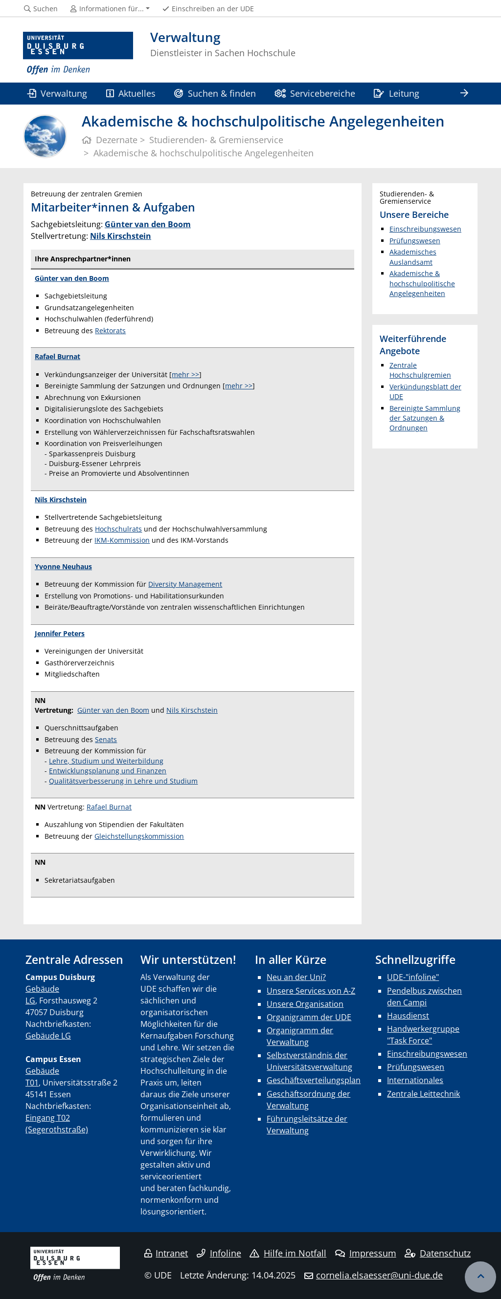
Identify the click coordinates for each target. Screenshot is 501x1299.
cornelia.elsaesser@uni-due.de (379, 1275)
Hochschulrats (118, 528)
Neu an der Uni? (296, 977)
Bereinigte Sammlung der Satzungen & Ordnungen (424, 418)
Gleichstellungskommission (139, 836)
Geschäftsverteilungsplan (314, 1080)
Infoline (219, 1253)
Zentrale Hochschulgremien (420, 370)
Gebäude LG (48, 1035)
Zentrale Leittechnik (423, 1093)
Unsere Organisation (305, 1004)
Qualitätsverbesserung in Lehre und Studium (123, 781)
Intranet (166, 1253)
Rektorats (110, 330)
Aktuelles (131, 93)
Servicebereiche (314, 93)
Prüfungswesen (414, 240)
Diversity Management (185, 584)
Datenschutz (438, 1253)
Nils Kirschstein (120, 236)
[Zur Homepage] (78, 53)
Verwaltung (57, 93)
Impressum (365, 1253)
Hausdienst (408, 1015)
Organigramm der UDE (309, 1017)
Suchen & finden (214, 93)
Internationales (415, 1080)
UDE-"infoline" (413, 977)
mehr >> (185, 374)
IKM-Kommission (122, 540)
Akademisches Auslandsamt (412, 256)
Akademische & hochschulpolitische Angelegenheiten (422, 283)
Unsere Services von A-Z (311, 990)
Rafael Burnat (109, 806)
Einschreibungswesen (425, 229)
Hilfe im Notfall (288, 1253)
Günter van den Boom (72, 278)
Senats (106, 739)
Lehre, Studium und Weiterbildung (106, 761)
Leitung (396, 93)
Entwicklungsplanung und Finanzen (107, 770)
